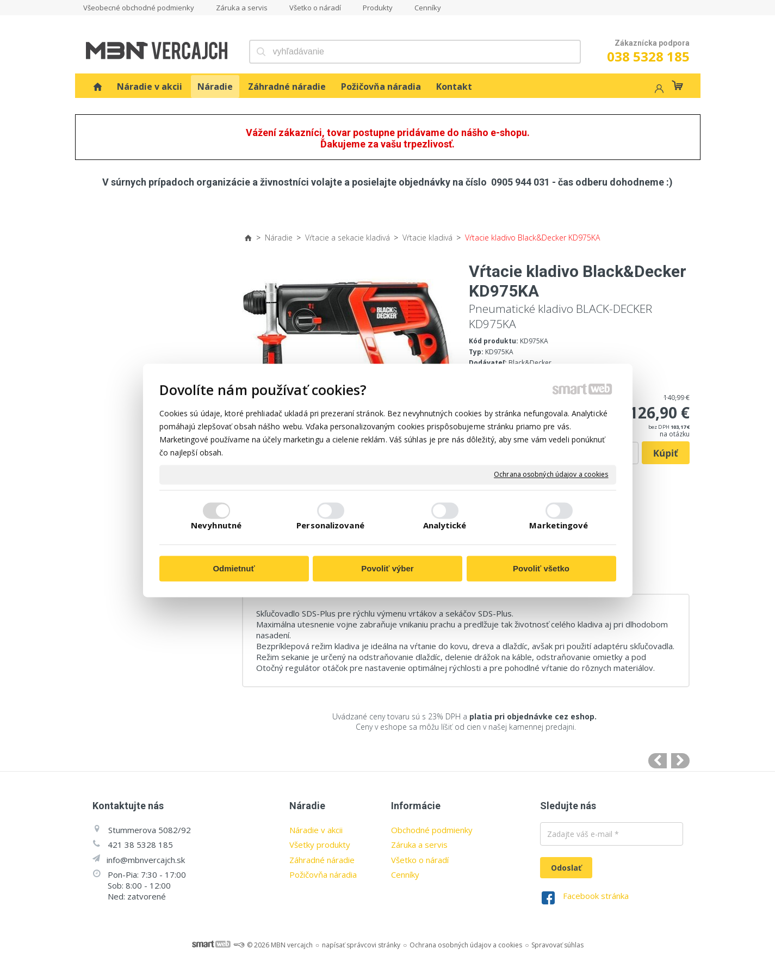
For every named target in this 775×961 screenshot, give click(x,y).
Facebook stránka (596, 895)
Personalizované (330, 525)
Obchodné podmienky (432, 829)
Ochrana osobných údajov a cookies (551, 474)
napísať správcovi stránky (361, 945)
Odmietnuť (234, 568)
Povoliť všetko (541, 568)
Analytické (445, 525)
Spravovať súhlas (557, 945)
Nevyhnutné (216, 525)
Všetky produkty (319, 844)
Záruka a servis (419, 844)
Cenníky (405, 874)
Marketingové (558, 525)
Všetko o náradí (420, 859)
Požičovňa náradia (323, 874)
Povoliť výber (387, 568)
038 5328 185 (648, 56)
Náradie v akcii (316, 829)
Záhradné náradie (322, 859)
